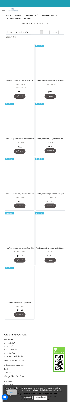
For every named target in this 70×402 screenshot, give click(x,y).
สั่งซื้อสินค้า (19, 96)
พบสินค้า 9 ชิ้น (11, 37)
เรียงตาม (10, 32)
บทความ (7, 372)
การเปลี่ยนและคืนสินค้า (13, 356)
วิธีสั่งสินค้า (8, 340)
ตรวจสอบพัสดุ (9, 353)
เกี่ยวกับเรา (8, 381)
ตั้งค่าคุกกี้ (27, 398)
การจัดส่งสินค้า (10, 343)
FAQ (6, 369)
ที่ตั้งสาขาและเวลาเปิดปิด (14, 365)
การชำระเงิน (9, 346)
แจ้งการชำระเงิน (10, 350)
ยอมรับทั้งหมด (41, 398)
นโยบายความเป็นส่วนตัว (53, 390)
